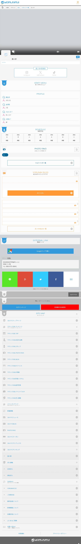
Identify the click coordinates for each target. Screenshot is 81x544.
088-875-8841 (11, 266)
